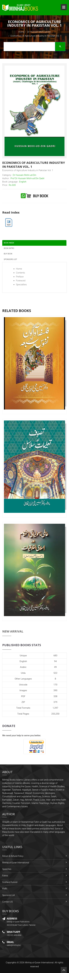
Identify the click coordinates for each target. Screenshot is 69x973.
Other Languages (23, 678)
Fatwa (5, 875)
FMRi (4, 888)
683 (55, 655)
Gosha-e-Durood (9, 882)
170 (55, 684)
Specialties (21, 284)
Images (23, 690)
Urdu (23, 673)
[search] (33, 47)
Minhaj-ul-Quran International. (39, 962)
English (23, 661)
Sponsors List (8, 895)
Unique (23, 655)
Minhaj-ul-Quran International (15, 862)
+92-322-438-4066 (14, 935)
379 (55, 702)
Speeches (6, 869)
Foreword (20, 280)
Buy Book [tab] (8, 254)
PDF (23, 696)
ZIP (23, 702)
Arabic (23, 667)
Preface (20, 276)
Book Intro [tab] (9, 248)
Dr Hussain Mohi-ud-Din (39, 31)
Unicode (23, 684)
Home (21, 31)
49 (55, 667)
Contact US (7, 901)
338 (55, 696)
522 (55, 673)
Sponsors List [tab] (10, 259)
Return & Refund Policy (12, 856)
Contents (20, 272)
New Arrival (12, 631)
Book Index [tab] (9, 243)
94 (55, 661)
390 (55, 690)
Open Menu (64, 7)
